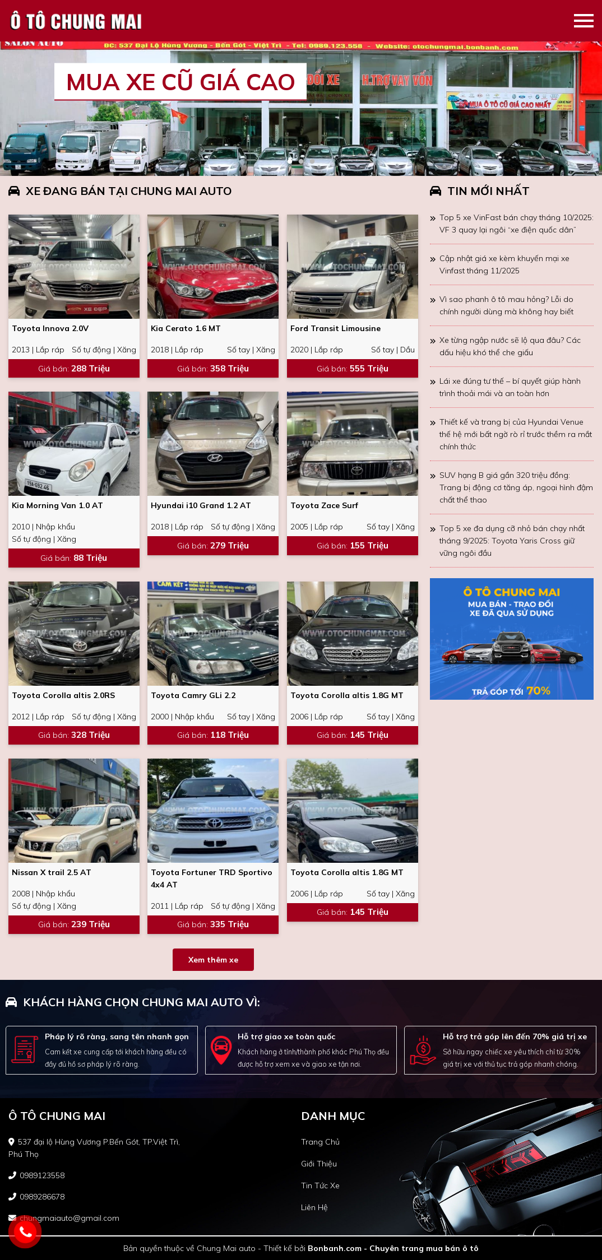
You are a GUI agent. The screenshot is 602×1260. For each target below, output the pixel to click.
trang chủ (320, 1142)
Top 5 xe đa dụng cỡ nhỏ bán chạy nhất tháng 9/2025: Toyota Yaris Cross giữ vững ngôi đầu (512, 540)
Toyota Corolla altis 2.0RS (63, 695)
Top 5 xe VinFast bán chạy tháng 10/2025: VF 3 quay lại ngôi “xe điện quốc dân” (516, 223)
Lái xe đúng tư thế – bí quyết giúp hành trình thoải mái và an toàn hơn (510, 387)
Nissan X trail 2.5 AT (51, 872)
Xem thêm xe (213, 960)
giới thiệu (319, 1164)
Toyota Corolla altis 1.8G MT (347, 695)
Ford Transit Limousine (335, 328)
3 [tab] (312, 162)
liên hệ (314, 1207)
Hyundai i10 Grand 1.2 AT (201, 505)
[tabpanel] (301, 108)
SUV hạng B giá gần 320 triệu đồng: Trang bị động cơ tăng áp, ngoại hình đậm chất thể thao (516, 487)
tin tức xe (320, 1185)
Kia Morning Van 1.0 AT (57, 505)
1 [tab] (289, 162)
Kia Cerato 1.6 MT (186, 328)
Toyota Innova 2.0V (50, 328)
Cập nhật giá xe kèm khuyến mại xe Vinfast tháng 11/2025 (504, 264)
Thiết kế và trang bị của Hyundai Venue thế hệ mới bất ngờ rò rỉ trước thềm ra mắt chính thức (515, 434)
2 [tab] (301, 162)
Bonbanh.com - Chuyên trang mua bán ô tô (393, 1248)
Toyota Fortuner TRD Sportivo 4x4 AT (211, 878)
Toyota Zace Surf (324, 505)
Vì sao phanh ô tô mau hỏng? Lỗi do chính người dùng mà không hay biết (506, 305)
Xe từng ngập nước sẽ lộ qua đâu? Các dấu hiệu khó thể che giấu (510, 346)
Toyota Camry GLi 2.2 (193, 695)
